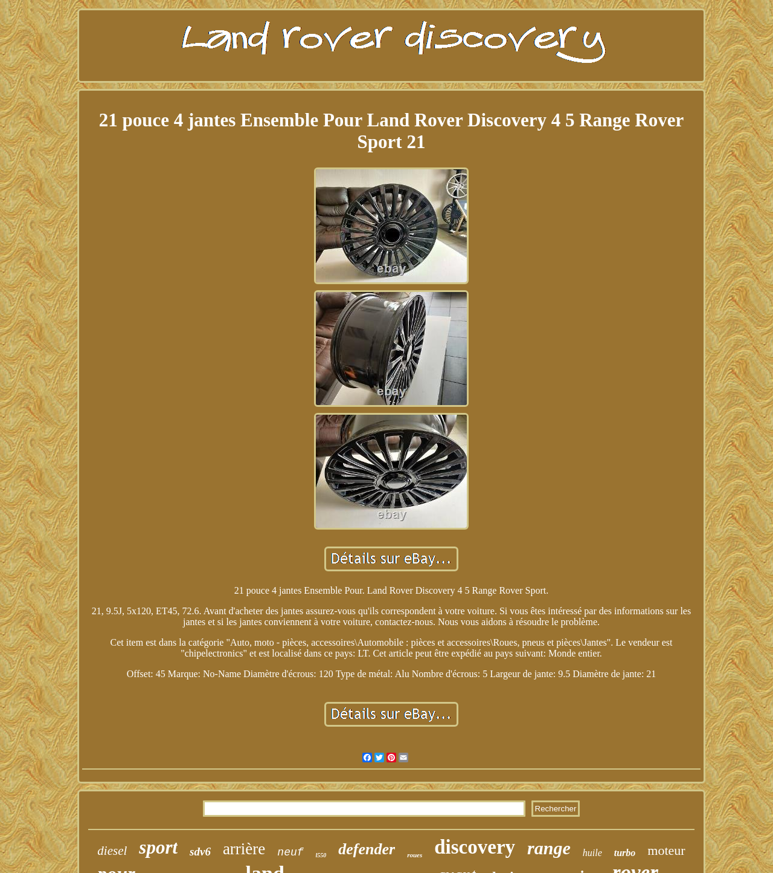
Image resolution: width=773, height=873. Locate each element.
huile (592, 853)
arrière (244, 849)
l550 (321, 855)
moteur (666, 850)
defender (366, 849)
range (549, 848)
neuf (290, 852)
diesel (112, 850)
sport (158, 847)
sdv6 (200, 851)
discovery (474, 847)
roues (414, 854)
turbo (625, 853)
